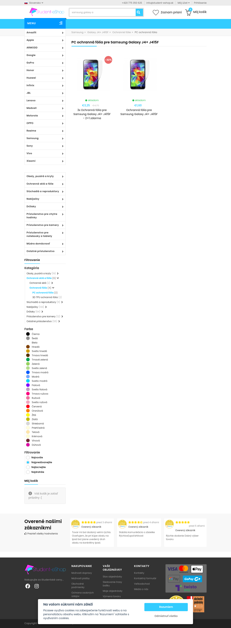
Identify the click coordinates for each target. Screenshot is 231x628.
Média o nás (141, 589)
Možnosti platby (81, 578)
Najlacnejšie (38, 467)
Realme (31, 130)
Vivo (29, 153)
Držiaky (31, 206)
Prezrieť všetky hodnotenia (41, 533)
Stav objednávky (112, 576)
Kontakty (139, 573)
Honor (30, 70)
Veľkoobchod (142, 583)
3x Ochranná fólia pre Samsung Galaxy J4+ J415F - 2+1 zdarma (92, 114)
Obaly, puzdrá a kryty (40, 176)
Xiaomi (31, 161)
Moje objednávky (112, 591)
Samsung (33, 138)
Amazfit (31, 32)
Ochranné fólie (121, 32)
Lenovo (31, 100)
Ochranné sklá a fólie (40, 183)
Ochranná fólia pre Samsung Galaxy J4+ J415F (139, 112)
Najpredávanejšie (41, 462)
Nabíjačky (33, 198)
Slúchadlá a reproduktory (43, 191)
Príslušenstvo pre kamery (43, 225)
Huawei (31, 77)
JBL (29, 93)
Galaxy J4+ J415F (97, 32)
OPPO (30, 123)
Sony (30, 145)
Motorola (32, 115)
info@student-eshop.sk (159, 2)
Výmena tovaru (112, 596)
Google (31, 55)
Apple (30, 40)
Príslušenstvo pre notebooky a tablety (39, 234)
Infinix (30, 85)
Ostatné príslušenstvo (40, 251)
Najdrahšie (37, 472)
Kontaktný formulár (145, 578)
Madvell (32, 108)
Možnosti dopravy (82, 573)
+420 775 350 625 (132, 2)
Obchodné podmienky (78, 585)
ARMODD (32, 47)
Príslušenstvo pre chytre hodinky (42, 215)
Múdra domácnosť (38, 243)
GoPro (30, 62)
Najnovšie (37, 457)
